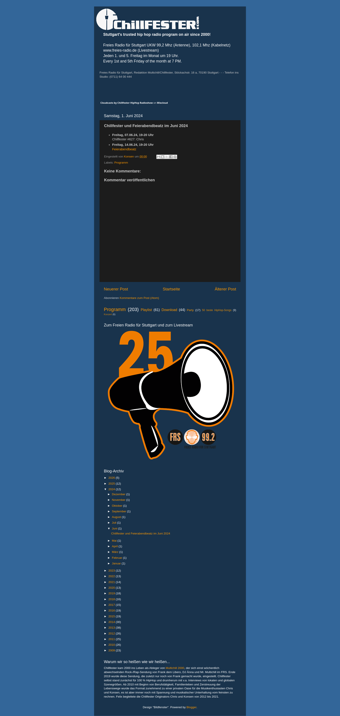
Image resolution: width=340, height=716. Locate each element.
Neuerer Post (116, 289)
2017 (112, 604)
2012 (112, 633)
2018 (112, 599)
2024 (112, 489)
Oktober (117, 505)
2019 (112, 593)
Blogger (191, 707)
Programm (121, 162)
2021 (112, 582)
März (115, 552)
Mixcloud (162, 102)
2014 (112, 622)
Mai (115, 540)
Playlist (146, 310)
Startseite (171, 289)
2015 (112, 616)
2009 (112, 650)
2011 (112, 639)
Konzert (108, 314)
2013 (112, 627)
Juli (114, 522)
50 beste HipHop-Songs (217, 310)
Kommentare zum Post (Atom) (139, 298)
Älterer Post (225, 289)
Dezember (119, 494)
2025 (112, 483)
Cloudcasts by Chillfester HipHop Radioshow (126, 102)
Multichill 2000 (175, 668)
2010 (112, 644)
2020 (112, 587)
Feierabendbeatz (124, 149)
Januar (117, 563)
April (115, 546)
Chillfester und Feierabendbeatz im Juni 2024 (140, 533)
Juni (115, 528)
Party (190, 310)
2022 (112, 576)
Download (169, 310)
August (117, 517)
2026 (112, 477)
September (119, 511)
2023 (112, 570)
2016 (112, 610)
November (119, 499)
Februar (117, 557)
